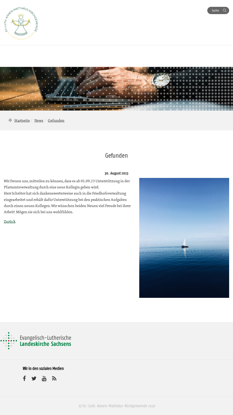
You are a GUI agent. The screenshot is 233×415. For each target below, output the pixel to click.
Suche (215, 10)
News (38, 120)
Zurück (9, 221)
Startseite (22, 120)
